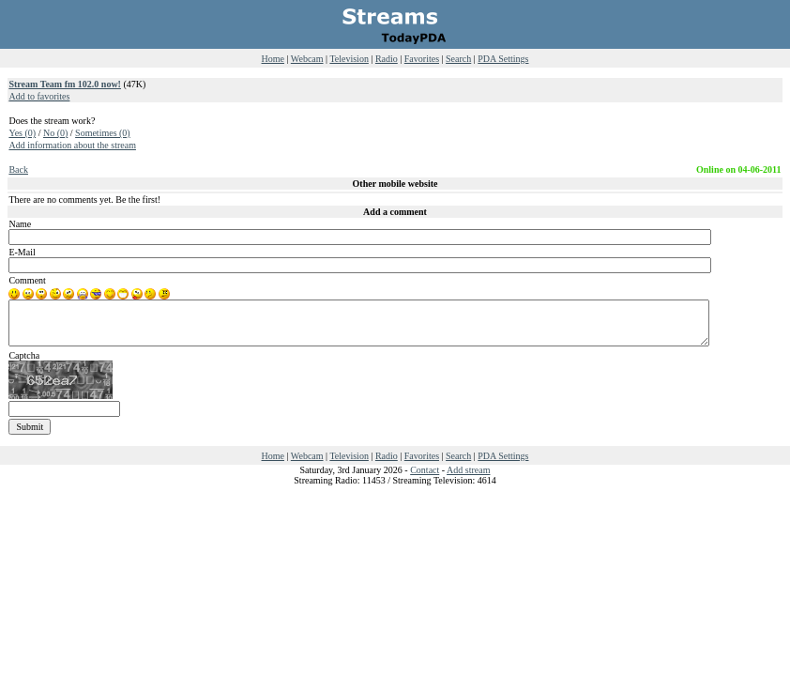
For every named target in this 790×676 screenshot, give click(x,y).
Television (349, 59)
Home (273, 59)
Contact (424, 470)
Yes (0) (22, 133)
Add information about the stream (72, 145)
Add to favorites (38, 96)
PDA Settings (503, 59)
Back (18, 169)
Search (458, 59)
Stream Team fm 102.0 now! (64, 84)
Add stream (468, 470)
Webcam (307, 59)
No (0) (55, 133)
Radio (386, 59)
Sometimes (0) (102, 133)
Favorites (421, 59)
